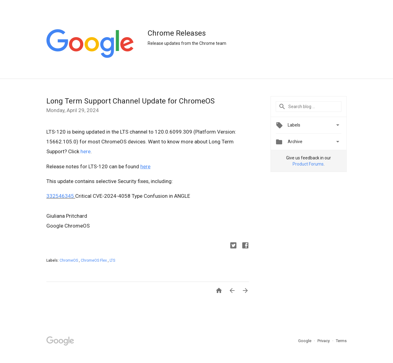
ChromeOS (69, 260)
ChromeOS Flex (94, 260)
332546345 (60, 196)
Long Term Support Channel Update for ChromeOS (130, 101)
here (85, 151)
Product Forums (308, 164)
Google (305, 340)
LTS (112, 260)
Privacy (324, 340)
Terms (341, 340)
